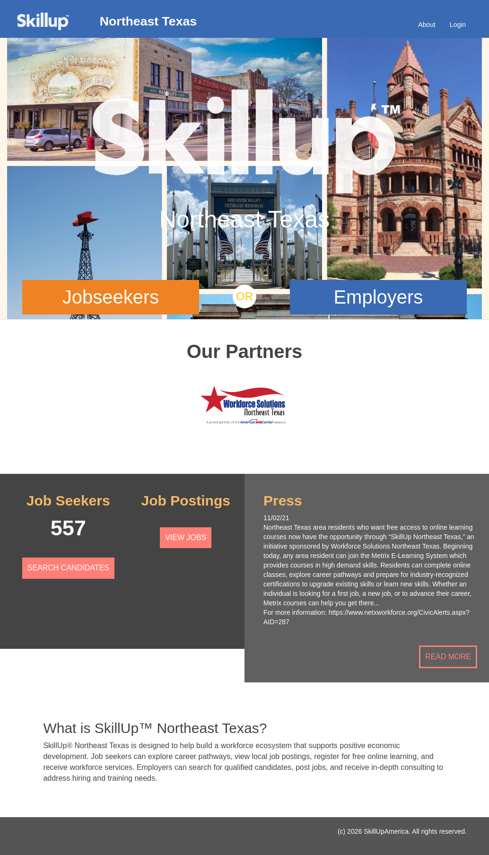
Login (458, 24)
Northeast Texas (148, 21)
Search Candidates (68, 568)
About (427, 24)
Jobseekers (110, 297)
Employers (378, 297)
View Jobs (185, 537)
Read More (448, 657)
